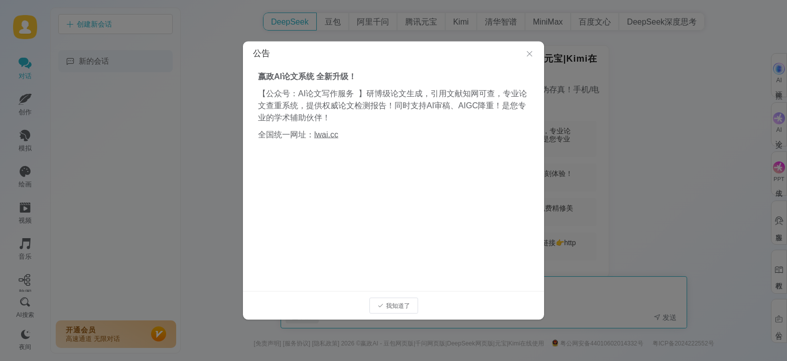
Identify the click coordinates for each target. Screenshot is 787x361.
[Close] (529, 54)
